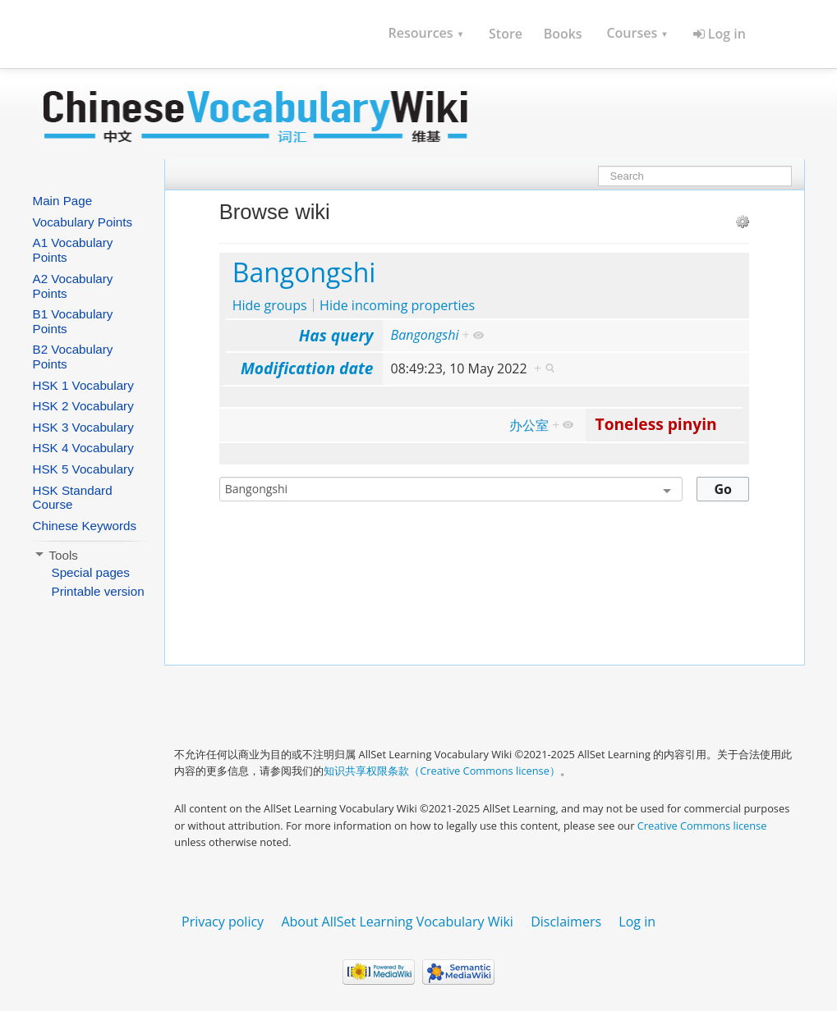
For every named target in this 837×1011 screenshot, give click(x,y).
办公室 (529, 425)
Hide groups (269, 305)
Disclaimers (566, 922)
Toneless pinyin (656, 424)
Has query (336, 335)
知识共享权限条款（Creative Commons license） (442, 770)
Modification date (307, 368)
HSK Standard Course (73, 497)
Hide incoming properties (397, 305)
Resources (427, 33)
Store (505, 34)
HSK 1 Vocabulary (83, 385)
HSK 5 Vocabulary (83, 469)
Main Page (63, 201)
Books (563, 34)
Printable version (98, 591)
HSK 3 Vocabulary (83, 427)
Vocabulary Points (83, 222)
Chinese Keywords (85, 526)
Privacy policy (223, 922)
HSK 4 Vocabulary (83, 448)
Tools (55, 555)
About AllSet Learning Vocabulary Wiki (397, 922)
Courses (637, 33)
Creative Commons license (702, 825)
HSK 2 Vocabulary (83, 406)
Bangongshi (304, 272)
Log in (719, 34)
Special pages (91, 572)
